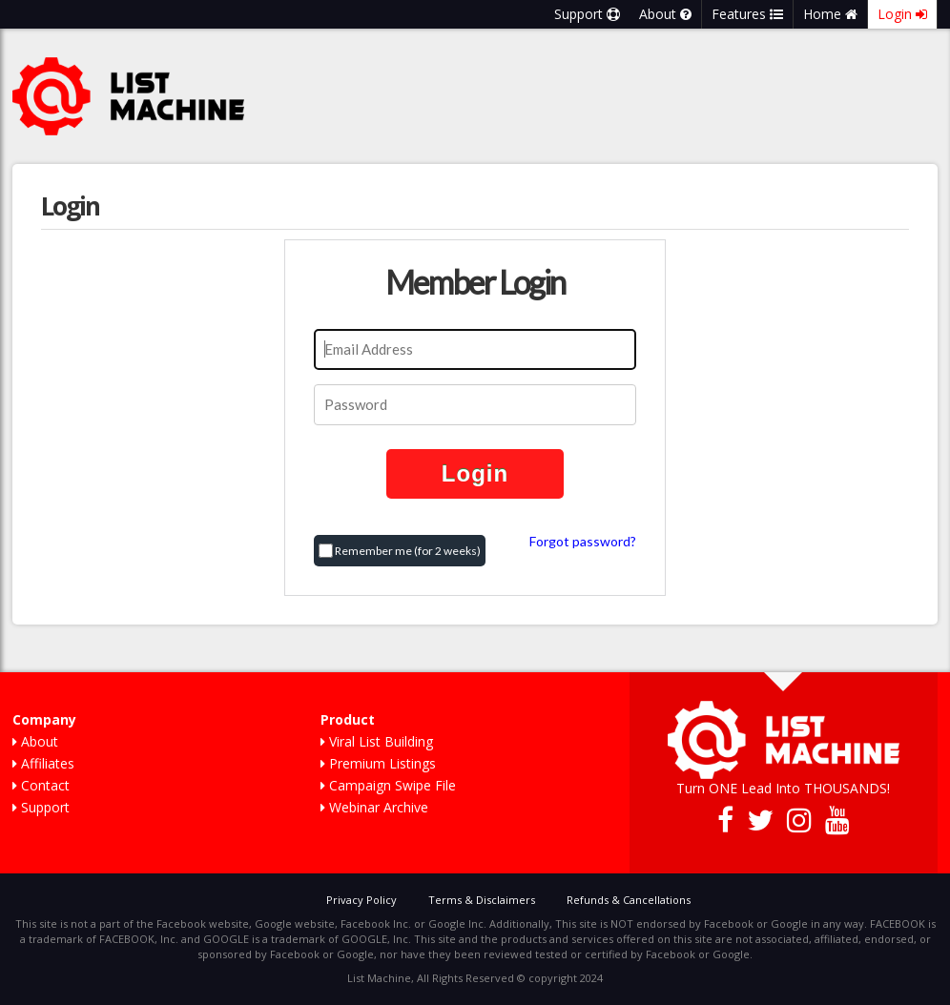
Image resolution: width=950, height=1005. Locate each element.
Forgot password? (582, 541)
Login (902, 14)
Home (830, 14)
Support (587, 14)
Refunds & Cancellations (629, 899)
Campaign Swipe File (388, 785)
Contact (41, 785)
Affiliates (43, 763)
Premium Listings (378, 763)
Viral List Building (376, 741)
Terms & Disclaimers (481, 899)
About (665, 14)
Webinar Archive (374, 807)
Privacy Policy (361, 899)
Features (747, 14)
